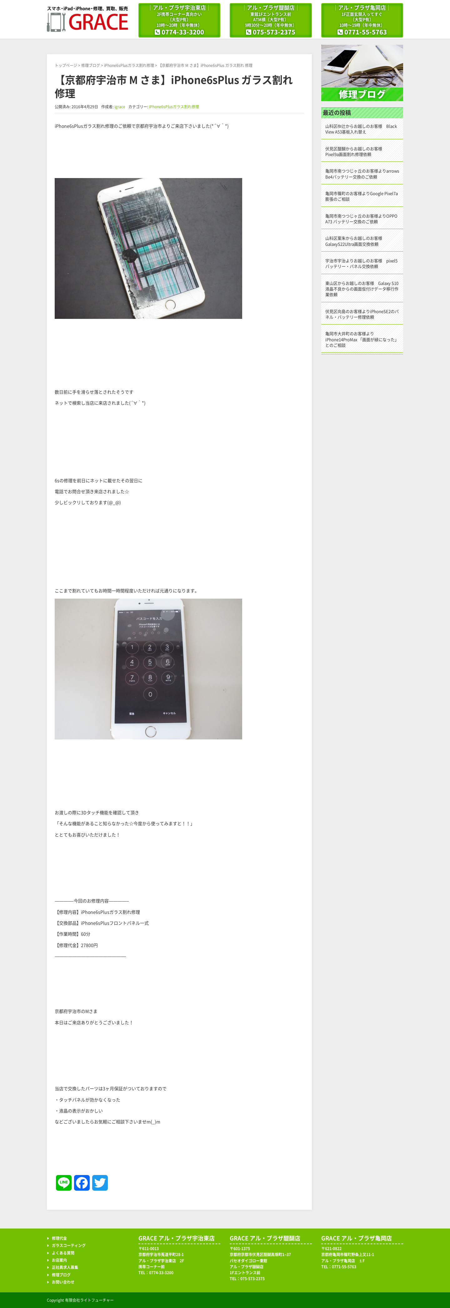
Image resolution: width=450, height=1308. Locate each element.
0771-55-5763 (365, 32)
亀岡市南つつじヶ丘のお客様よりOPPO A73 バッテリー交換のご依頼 (361, 219)
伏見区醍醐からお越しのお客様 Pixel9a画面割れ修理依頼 (355, 151)
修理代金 (59, 1238)
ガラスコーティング (69, 1245)
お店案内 (59, 1260)
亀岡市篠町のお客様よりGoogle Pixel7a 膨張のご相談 (361, 196)
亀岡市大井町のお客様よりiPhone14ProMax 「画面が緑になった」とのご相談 (362, 339)
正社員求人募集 (65, 1267)
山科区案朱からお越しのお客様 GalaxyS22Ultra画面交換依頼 (355, 241)
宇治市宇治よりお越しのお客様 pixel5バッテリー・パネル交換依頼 (361, 263)
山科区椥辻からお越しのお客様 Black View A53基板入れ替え (361, 129)
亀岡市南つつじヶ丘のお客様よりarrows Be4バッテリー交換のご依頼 (362, 174)
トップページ (66, 65)
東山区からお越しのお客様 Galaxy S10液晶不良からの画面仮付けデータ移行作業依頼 (361, 289)
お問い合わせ (63, 1282)
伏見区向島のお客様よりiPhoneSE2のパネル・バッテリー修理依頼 (362, 314)
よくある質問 (63, 1253)
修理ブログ (90, 65)
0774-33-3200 (183, 32)
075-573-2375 (274, 32)
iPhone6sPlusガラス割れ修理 (129, 65)
